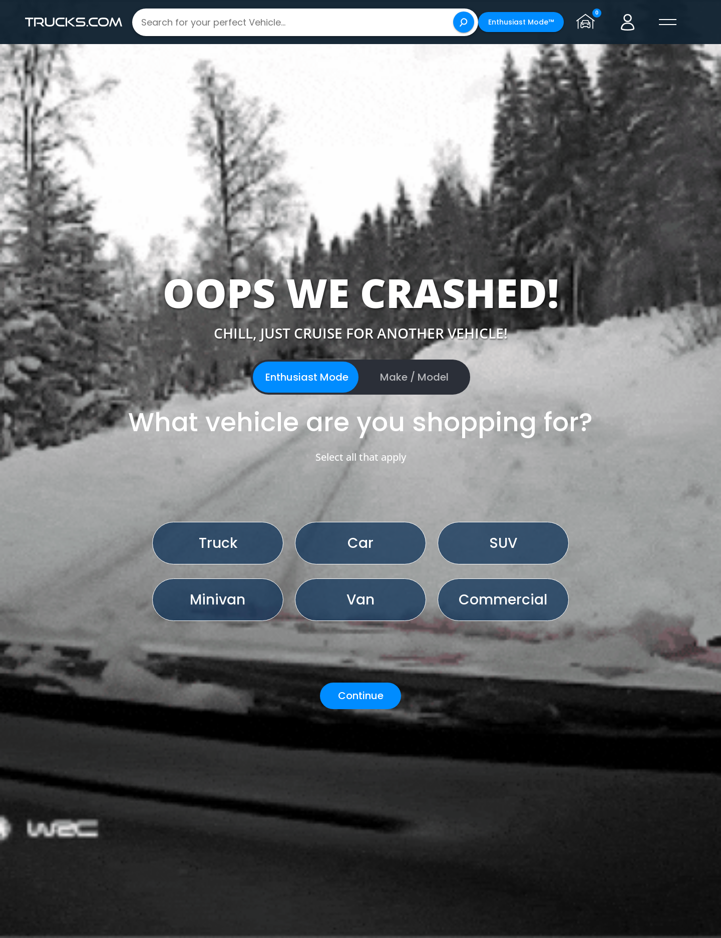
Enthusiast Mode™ (521, 22)
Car (360, 543)
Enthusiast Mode (306, 377)
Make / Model (414, 377)
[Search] (463, 22)
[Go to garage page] (588, 22)
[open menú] (668, 22)
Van (360, 599)
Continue (361, 696)
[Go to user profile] (628, 22)
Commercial (503, 599)
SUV (503, 543)
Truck (218, 543)
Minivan (217, 599)
